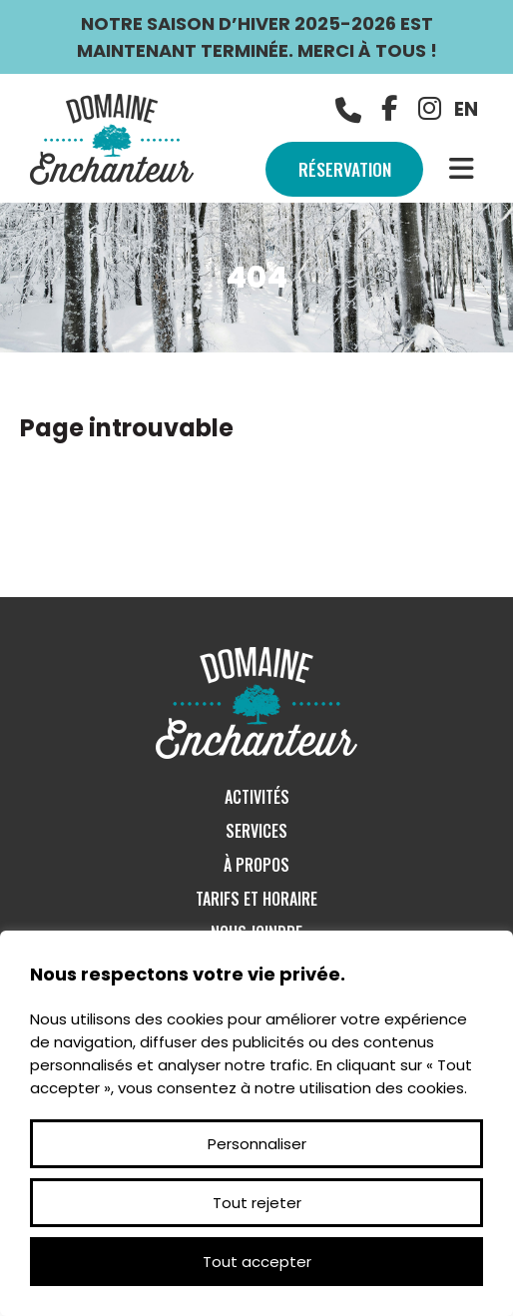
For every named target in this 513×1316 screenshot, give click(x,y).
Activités (257, 797)
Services (256, 831)
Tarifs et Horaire (256, 899)
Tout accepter (257, 1261)
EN (466, 109)
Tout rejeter (257, 1202)
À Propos (256, 865)
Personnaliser (257, 1143)
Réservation (340, 169)
